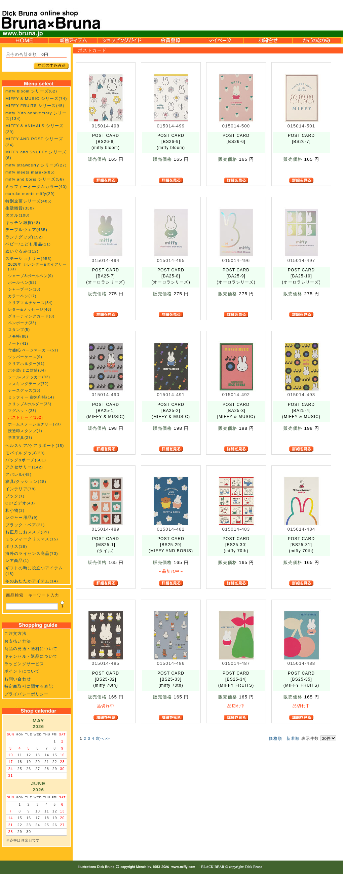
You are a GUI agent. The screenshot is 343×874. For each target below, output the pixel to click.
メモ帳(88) (18, 336)
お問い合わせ (17, 679)
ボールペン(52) (22, 282)
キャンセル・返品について (31, 656)
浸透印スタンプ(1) (25, 431)
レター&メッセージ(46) (29, 309)
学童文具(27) (20, 437)
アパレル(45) (18, 474)
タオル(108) (17, 215)
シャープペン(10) (24, 289)
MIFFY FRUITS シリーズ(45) (35, 105)
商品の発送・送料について (31, 648)
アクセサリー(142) (24, 467)
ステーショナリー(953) (28, 258)
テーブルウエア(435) (26, 229)
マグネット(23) (22, 411)
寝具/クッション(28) (25, 481)
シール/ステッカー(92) (29, 377)
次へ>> (103, 738)
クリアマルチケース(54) (30, 303)
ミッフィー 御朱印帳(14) (31, 397)
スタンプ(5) (19, 330)
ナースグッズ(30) (24, 390)
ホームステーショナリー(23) (34, 424)
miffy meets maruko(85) (30, 172)
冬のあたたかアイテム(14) (31, 581)
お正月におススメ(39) (27, 532)
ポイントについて (22, 671)
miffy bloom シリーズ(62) (31, 91)
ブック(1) (15, 496)
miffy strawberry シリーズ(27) (36, 165)
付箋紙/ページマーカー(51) (33, 350)
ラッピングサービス (24, 663)
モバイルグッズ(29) (25, 453)
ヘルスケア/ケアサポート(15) (34, 445)
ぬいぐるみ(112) (22, 251)
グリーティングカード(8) (31, 316)
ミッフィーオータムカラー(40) (36, 186)
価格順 (275, 738)
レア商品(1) (17, 560)
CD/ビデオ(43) (20, 503)
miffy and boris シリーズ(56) (34, 179)
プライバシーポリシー (26, 694)
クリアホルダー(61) (26, 364)
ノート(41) (18, 343)
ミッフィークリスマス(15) (31, 539)
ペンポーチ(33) (22, 323)
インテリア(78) (20, 489)
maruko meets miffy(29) (30, 193)
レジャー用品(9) (21, 517)
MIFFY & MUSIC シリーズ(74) (36, 98)
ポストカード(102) (25, 417)
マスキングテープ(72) (28, 384)
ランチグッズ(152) (24, 237)
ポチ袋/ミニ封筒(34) (27, 370)
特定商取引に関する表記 (28, 686)
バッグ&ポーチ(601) (25, 460)
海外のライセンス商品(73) (31, 553)
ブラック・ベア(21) (25, 525)
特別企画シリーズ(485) (28, 201)
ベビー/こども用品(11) (28, 244)
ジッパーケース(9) (25, 357)
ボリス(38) (16, 546)
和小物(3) (15, 510)
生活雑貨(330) (19, 208)
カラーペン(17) (22, 296)
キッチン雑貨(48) (22, 222)
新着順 (293, 738)
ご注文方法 (15, 633)
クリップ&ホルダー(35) (29, 404)
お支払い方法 (17, 641)
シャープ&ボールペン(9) (30, 276)
